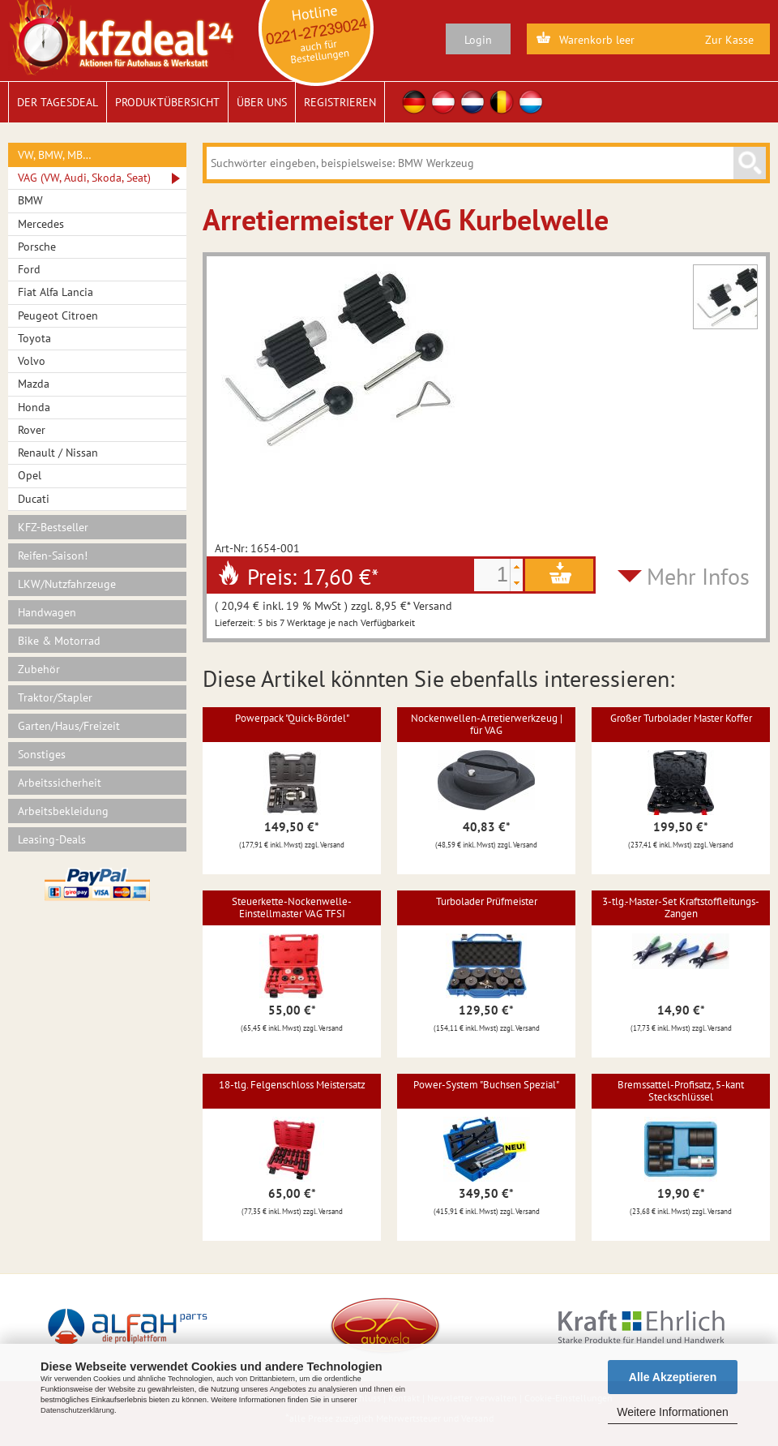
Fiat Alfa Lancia (55, 292)
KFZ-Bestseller (53, 527)
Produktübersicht (167, 102)
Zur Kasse (729, 39)
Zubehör (39, 669)
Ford (29, 269)
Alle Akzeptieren (672, 1377)
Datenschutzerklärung (77, 1410)
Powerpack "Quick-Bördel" (292, 718)
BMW (30, 200)
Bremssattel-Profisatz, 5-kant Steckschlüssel (681, 1090)
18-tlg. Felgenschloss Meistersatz (292, 1085)
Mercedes (41, 224)
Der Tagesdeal (57, 102)
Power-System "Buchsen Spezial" (486, 1085)
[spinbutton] (492, 575)
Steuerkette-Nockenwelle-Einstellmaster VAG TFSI (292, 907)
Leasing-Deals (52, 839)
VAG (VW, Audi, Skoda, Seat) (84, 177)
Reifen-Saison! (53, 555)
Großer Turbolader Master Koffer (681, 718)
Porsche (37, 246)
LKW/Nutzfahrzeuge (67, 584)
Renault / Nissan (58, 452)
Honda (34, 407)
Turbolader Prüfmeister (486, 901)
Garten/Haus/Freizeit (69, 726)
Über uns (262, 102)
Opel (29, 475)
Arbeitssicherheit (59, 782)
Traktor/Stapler (55, 697)
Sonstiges (42, 754)
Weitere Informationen (672, 1411)
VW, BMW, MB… (55, 155)
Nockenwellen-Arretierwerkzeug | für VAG (486, 723)
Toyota (34, 338)
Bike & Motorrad (59, 640)
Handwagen (47, 612)
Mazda (33, 383)
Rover (31, 430)
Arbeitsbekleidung (63, 811)
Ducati (33, 498)
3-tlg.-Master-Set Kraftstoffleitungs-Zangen (680, 907)
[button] (516, 567)
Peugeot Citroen (58, 315)
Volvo (31, 361)
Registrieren (340, 102)
